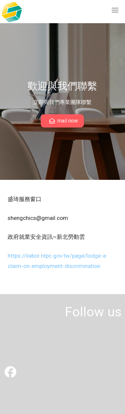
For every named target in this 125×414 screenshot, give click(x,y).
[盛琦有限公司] (10, 374)
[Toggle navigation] (115, 10)
